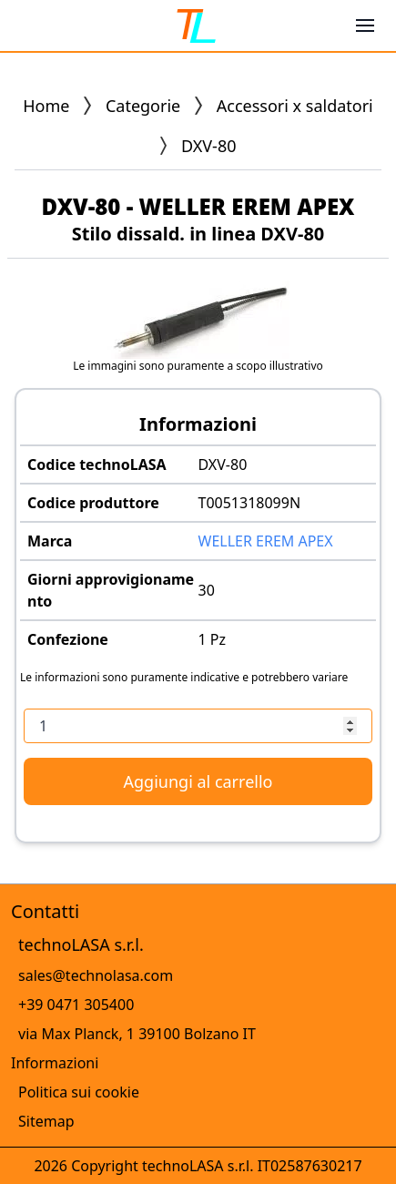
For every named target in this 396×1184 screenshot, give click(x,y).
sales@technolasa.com (95, 975)
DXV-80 (223, 464)
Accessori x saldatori (295, 106)
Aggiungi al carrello (198, 781)
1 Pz (212, 639)
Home (46, 106)
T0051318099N (249, 503)
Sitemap (46, 1121)
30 (206, 590)
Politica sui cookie (78, 1092)
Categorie (143, 106)
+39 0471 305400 (76, 1005)
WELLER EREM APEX (265, 541)
